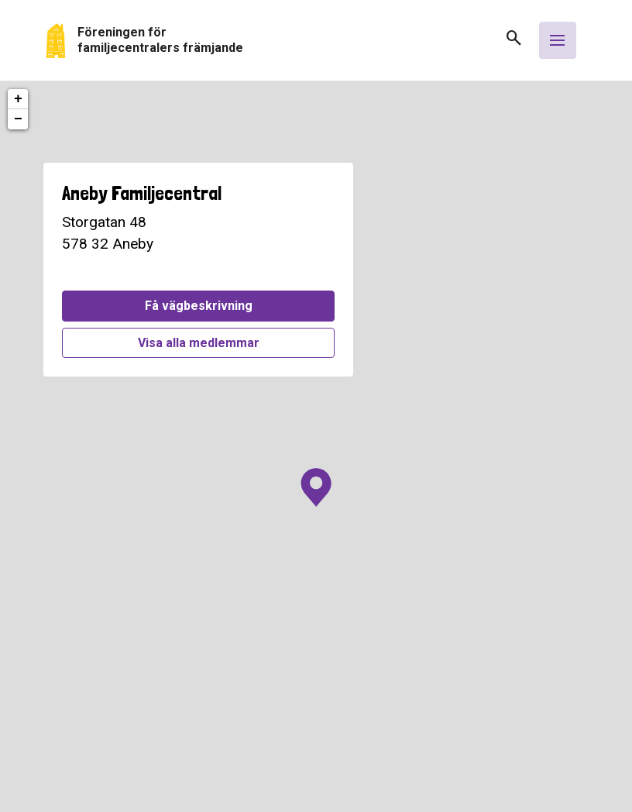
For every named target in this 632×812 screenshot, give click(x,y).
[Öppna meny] (558, 40)
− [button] (18, 119)
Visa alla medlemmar (198, 342)
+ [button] (18, 99)
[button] (508, 43)
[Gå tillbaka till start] (269, 40)
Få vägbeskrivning (198, 305)
